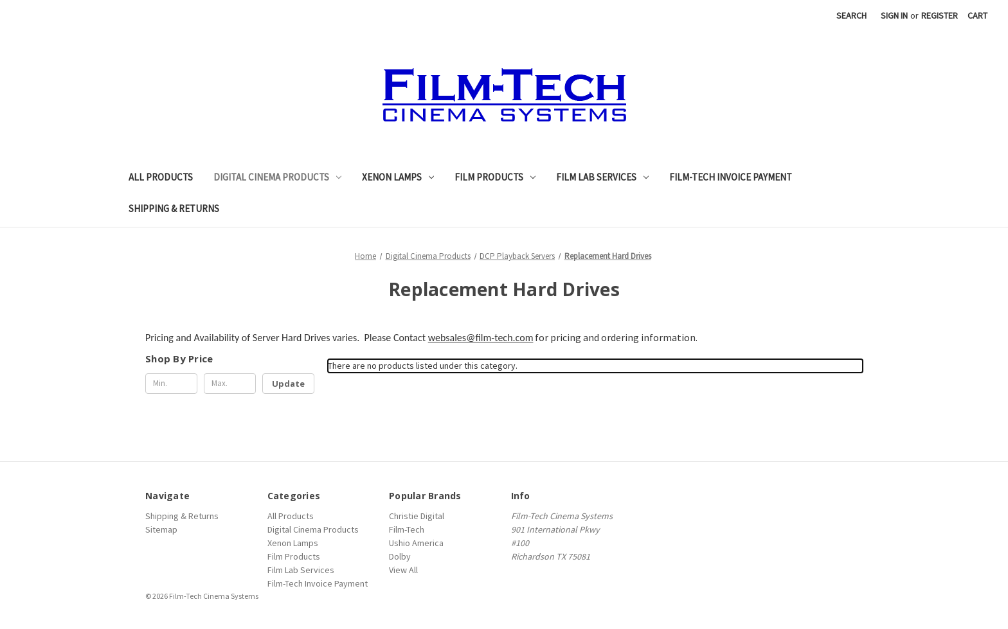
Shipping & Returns (174, 208)
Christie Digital (416, 516)
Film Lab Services (602, 177)
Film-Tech (406, 529)
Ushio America (416, 543)
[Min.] (171, 383)
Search (851, 15)
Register (939, 15)
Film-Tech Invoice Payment (730, 177)
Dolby (400, 556)
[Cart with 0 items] (977, 15)
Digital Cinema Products (277, 177)
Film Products (495, 177)
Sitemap (161, 529)
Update (288, 383)
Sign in (894, 15)
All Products (161, 177)
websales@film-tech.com (481, 338)
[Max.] (230, 383)
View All (403, 570)
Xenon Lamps (398, 177)
